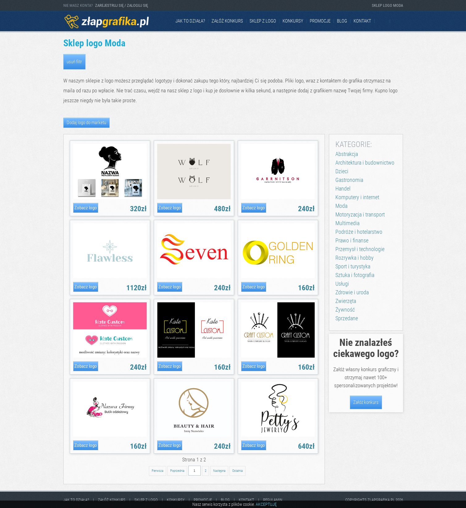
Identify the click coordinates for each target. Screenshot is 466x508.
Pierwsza (157, 471)
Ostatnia (237, 471)
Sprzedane (346, 318)
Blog (342, 21)
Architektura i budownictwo (364, 162)
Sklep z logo (263, 21)
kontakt (362, 21)
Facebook (383, 21)
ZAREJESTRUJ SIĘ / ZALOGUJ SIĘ (121, 5)
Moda (341, 206)
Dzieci (341, 171)
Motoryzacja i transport (360, 214)
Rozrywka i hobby (354, 257)
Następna (219, 471)
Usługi (342, 283)
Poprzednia (177, 471)
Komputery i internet (357, 197)
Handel (343, 188)
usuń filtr (74, 62)
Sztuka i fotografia (354, 275)
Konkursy (293, 21)
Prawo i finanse (351, 240)
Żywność (345, 309)
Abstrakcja (346, 154)
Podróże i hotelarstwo (358, 232)
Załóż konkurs (227, 21)
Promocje (320, 21)
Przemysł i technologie (359, 249)
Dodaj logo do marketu (86, 122)
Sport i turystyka (352, 266)
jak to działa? (190, 21)
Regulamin (272, 500)
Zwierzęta (345, 301)
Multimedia (347, 223)
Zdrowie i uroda (352, 292)
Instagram (398, 21)
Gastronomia (349, 180)
